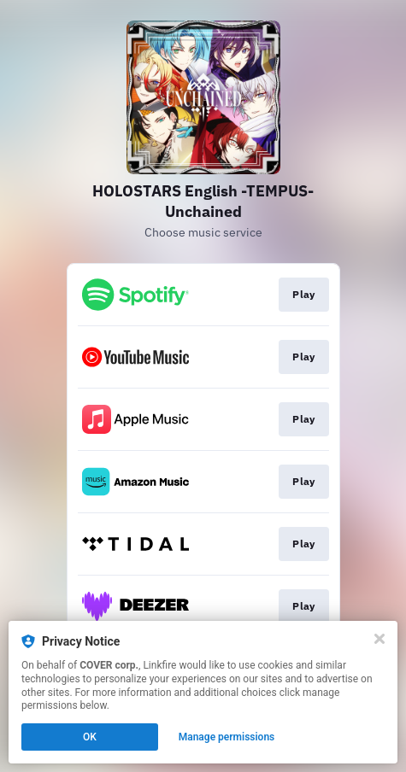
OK (90, 737)
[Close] (379, 638)
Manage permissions (227, 737)
